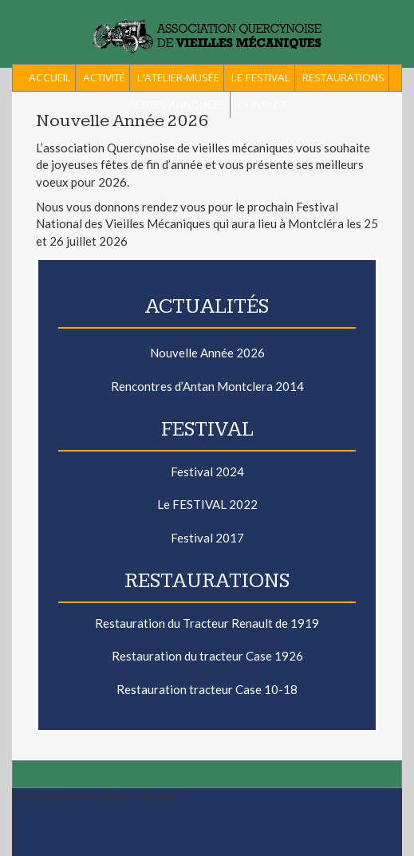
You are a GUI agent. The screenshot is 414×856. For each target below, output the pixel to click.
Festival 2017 (207, 538)
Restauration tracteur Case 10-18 (207, 689)
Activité (104, 77)
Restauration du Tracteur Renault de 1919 (207, 623)
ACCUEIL (50, 77)
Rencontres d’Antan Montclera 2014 (207, 386)
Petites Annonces (177, 104)
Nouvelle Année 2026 (207, 352)
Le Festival (260, 77)
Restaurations (343, 77)
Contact (262, 104)
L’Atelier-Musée (178, 77)
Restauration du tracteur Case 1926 (207, 656)
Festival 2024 (207, 471)
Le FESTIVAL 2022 (207, 504)
